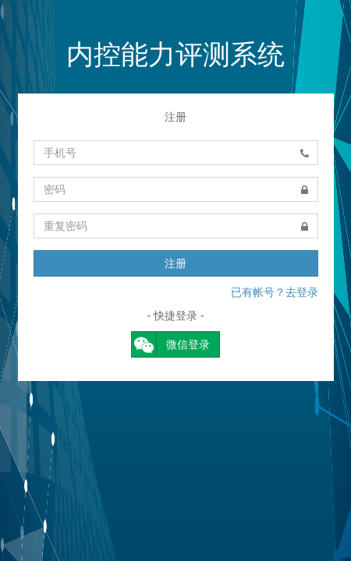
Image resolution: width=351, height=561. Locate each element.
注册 (175, 263)
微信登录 (171, 344)
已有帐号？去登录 (274, 292)
